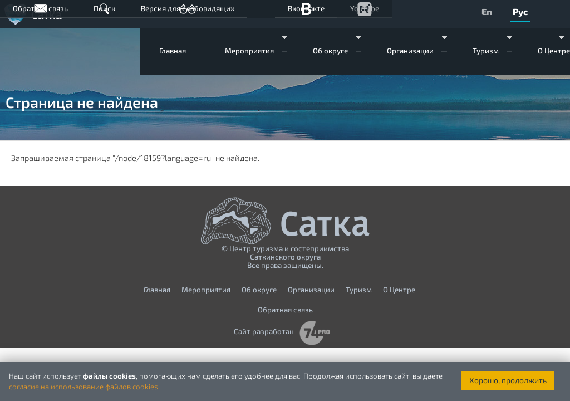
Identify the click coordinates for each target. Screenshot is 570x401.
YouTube (364, 8)
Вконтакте (306, 8)
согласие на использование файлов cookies (83, 386)
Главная (172, 50)
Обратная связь (40, 8)
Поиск (104, 8)
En (486, 11)
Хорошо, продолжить (508, 380)
